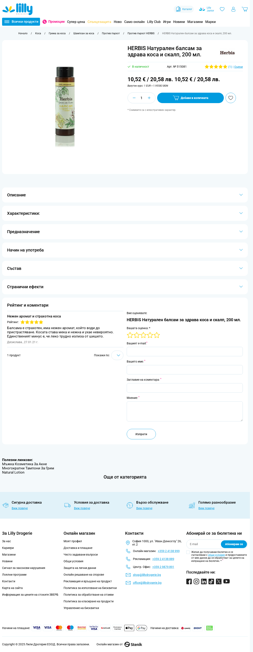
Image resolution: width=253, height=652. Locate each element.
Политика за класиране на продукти (89, 601)
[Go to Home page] (17, 9)
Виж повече (20, 508)
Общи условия (73, 561)
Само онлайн (134, 22)
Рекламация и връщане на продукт (88, 581)
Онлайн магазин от (119, 644)
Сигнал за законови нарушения (23, 568)
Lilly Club (154, 22)
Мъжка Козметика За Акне (24, 464)
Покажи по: (102, 355)
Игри (167, 22)
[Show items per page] (117, 355)
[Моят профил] (233, 9)
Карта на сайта (12, 588)
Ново (118, 22)
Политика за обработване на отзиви (89, 594)
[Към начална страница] (23, 33)
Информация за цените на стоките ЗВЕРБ (30, 594)
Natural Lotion (13, 472)
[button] (227, 52)
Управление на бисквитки (81, 608)
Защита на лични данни (80, 568)
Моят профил (73, 541)
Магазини (195, 22)
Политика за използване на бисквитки (90, 588)
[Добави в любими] (230, 98)
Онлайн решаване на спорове (84, 574)
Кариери (8, 548)
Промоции (56, 22)
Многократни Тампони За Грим (28, 468)
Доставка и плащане (78, 548)
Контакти (8, 581)
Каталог (183, 9)
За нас (6, 541)
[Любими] (222, 9)
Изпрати (141, 434)
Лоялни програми (14, 574)
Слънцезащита (99, 22)
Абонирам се (234, 544)
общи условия (216, 554)
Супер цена (76, 22)
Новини (179, 22)
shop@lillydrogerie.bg (147, 574)
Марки (210, 22)
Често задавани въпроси (81, 554)
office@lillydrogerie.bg (147, 582)
